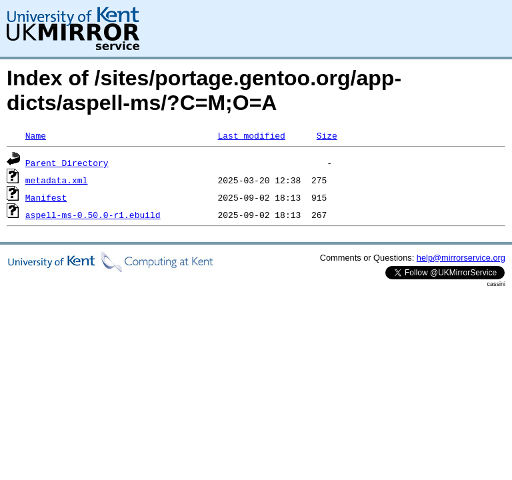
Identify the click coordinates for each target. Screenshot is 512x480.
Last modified (251, 135)
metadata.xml (56, 180)
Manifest (46, 197)
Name (35, 135)
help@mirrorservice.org (461, 258)
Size (327, 135)
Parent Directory (67, 163)
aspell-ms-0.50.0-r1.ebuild (93, 215)
